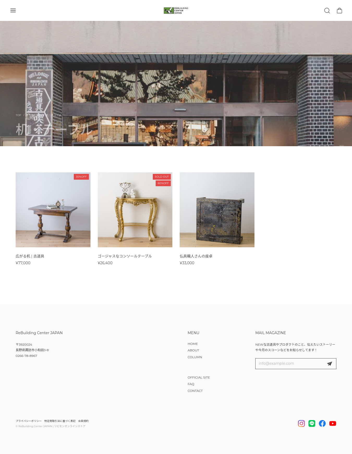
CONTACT (195, 391)
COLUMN (194, 357)
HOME (192, 344)
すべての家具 (33, 118)
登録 (329, 363)
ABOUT (193, 350)
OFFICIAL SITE (198, 377)
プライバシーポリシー (29, 421)
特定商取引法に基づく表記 (60, 421)
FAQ (190, 384)
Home (18, 118)
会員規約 (83, 421)
